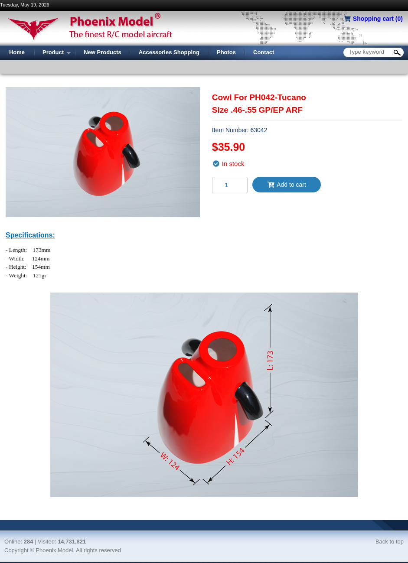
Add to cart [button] (286, 184)
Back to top (389, 541)
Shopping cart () (378, 18)
